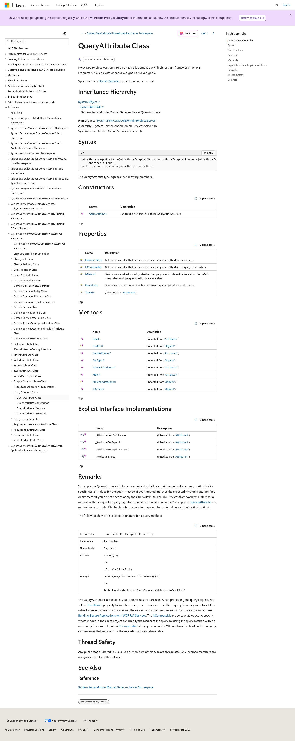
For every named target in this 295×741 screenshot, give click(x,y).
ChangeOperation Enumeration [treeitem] (31, 253)
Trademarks (156, 729)
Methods (233, 60)
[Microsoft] (7, 5)
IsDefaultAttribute (103, 367)
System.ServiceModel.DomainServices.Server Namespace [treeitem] (39, 246)
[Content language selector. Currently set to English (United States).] (22, 721)
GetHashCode (101, 353)
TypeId (89, 292)
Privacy (82, 729)
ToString (97, 389)
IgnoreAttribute (201, 502)
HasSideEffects (93, 260)
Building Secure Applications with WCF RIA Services (112, 615)
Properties (233, 55)
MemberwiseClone (103, 381)
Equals (96, 339)
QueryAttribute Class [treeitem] (29, 397)
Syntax (231, 45)
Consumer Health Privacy (108, 729)
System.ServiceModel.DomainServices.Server (126, 120)
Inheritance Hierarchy (240, 40)
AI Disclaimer (12, 729)
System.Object (87, 102)
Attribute (128, 292)
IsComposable (93, 267)
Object (169, 346)
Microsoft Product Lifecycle (109, 18)
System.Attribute (90, 107)
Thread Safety (235, 75)
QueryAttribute (98, 213)
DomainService (109, 81)
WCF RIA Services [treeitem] (18, 48)
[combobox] (37, 41)
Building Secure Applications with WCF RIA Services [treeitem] (37, 64)
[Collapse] (64, 33)
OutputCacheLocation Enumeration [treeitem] (34, 387)
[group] (147, 163)
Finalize (97, 346)
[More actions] (213, 33)
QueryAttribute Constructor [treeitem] (33, 403)
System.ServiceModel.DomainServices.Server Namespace (120, 33)
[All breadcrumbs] (81, 33)
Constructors (235, 50)
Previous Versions (34, 729)
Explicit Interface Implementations (247, 65)
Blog (51, 729)
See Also (232, 79)
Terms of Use (137, 729)
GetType (97, 360)
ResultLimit (91, 285)
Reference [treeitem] (16, 112)
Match (96, 374)
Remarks (232, 70)
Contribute (67, 729)
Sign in (286, 5)
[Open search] (277, 5)
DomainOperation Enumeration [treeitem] (32, 285)
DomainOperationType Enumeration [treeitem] (34, 302)
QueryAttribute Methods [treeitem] (31, 408)
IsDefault (90, 274)
